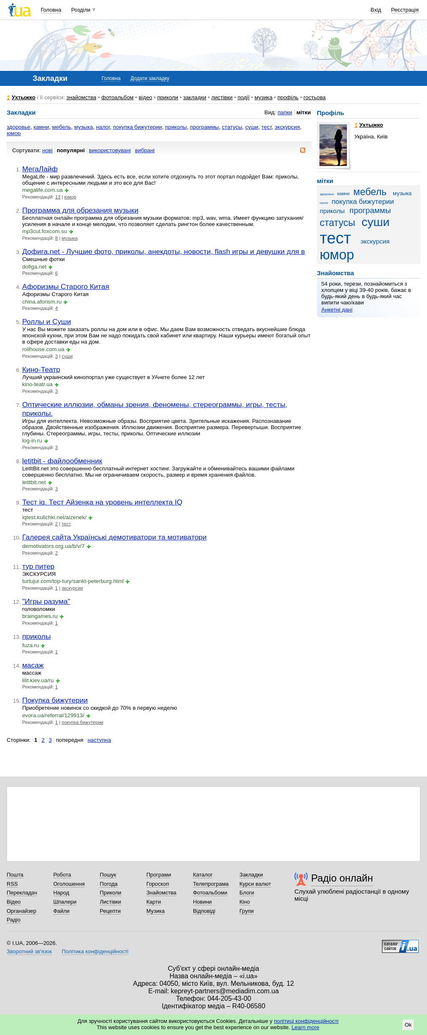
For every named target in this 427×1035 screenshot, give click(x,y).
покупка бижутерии (137, 127)
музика (263, 97)
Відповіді (204, 911)
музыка (83, 127)
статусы (232, 127)
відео (145, 97)
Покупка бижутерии (55, 700)
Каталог (203, 875)
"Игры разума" (46, 601)
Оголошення (69, 884)
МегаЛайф (40, 169)
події (244, 97)
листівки (222, 97)
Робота (62, 875)
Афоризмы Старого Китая (65, 286)
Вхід (376, 10)
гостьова (315, 97)
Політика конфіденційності (95, 951)
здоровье (18, 127)
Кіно (244, 902)
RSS (12, 884)
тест (266, 127)
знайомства (81, 97)
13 (57, 196)
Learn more (305, 1027)
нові (47, 150)
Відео (14, 902)
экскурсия (287, 127)
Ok (408, 1025)
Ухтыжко (23, 97)
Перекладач (22, 892)
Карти (153, 902)
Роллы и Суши (46, 321)
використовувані (110, 150)
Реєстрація (405, 10)
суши (251, 127)
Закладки (251, 875)
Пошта (15, 875)
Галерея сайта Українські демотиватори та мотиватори (114, 537)
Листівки (110, 902)
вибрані (145, 150)
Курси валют (255, 884)
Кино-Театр (41, 369)
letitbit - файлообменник (62, 461)
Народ (61, 892)
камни (41, 127)
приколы (176, 127)
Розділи (80, 10)
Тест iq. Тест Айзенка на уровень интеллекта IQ (102, 502)
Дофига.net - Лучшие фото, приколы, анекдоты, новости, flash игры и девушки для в (163, 251)
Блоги (246, 892)
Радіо (13, 920)
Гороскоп (157, 884)
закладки (194, 97)
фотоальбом (117, 97)
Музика (155, 911)
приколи (167, 97)
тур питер (38, 566)
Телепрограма (211, 884)
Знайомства (161, 892)
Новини (202, 902)
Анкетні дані (337, 309)
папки (285, 112)
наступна (99, 740)
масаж (33, 665)
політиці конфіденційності (306, 1021)
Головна (51, 10)
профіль (287, 97)
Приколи (110, 892)
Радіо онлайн (342, 878)
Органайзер (21, 911)
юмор (14, 133)
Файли (61, 911)
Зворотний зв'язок (29, 951)
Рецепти (110, 911)
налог (103, 127)
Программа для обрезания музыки (80, 210)
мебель (61, 127)
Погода (109, 884)
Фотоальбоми (210, 892)
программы (204, 127)
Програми (158, 875)
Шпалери (65, 902)
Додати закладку (150, 78)
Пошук (108, 875)
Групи (246, 911)
